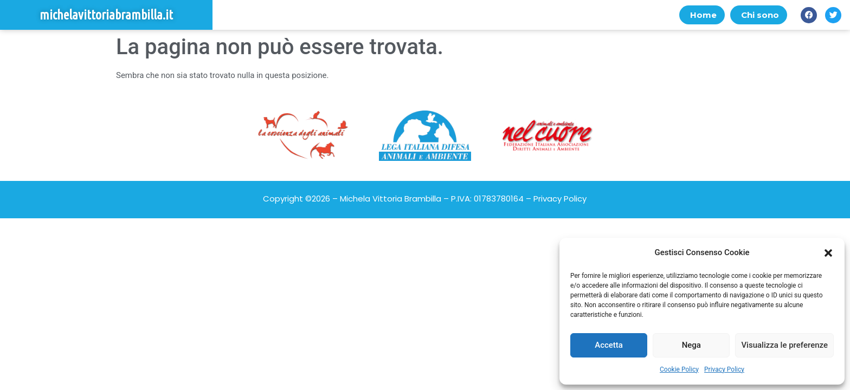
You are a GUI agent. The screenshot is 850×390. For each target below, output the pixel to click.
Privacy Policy (724, 369)
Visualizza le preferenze (784, 345)
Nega (691, 345)
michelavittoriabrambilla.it (106, 15)
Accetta (609, 345)
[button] (828, 253)
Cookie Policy (679, 369)
